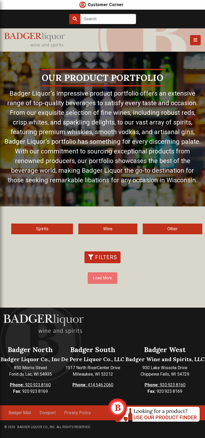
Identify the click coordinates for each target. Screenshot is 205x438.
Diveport (48, 412)
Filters (102, 257)
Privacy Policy (77, 412)
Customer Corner (105, 4)
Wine (108, 228)
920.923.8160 (30, 384)
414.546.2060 (92, 384)
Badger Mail (20, 412)
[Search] (108, 19)
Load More (102, 277)
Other (172, 228)
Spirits (42, 228)
